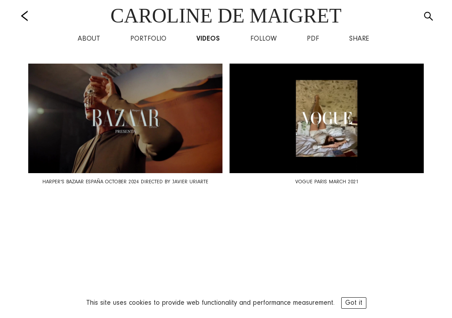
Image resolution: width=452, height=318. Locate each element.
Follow (263, 38)
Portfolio (148, 38)
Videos (208, 38)
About (89, 38)
